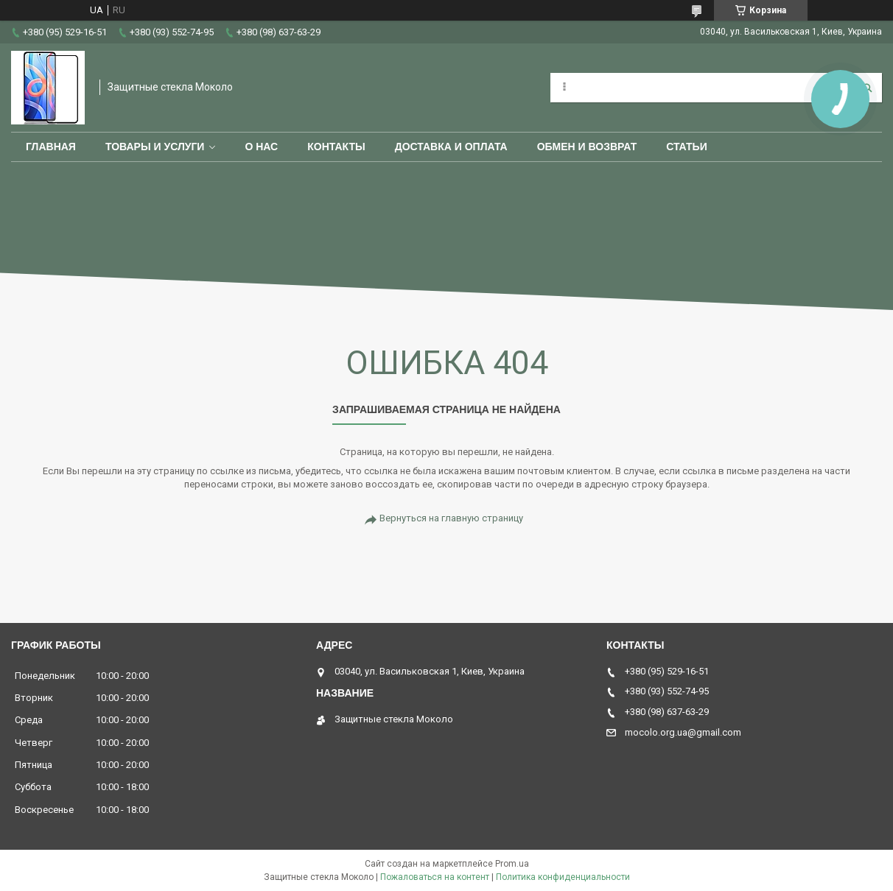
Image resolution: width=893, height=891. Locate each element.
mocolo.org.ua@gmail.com (683, 732)
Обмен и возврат (587, 146)
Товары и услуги (155, 146)
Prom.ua (512, 864)
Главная (51, 146)
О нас (261, 146)
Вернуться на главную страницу (451, 518)
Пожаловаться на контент (434, 877)
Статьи (686, 146)
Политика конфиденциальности (563, 877)
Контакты (336, 146)
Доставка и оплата (451, 146)
